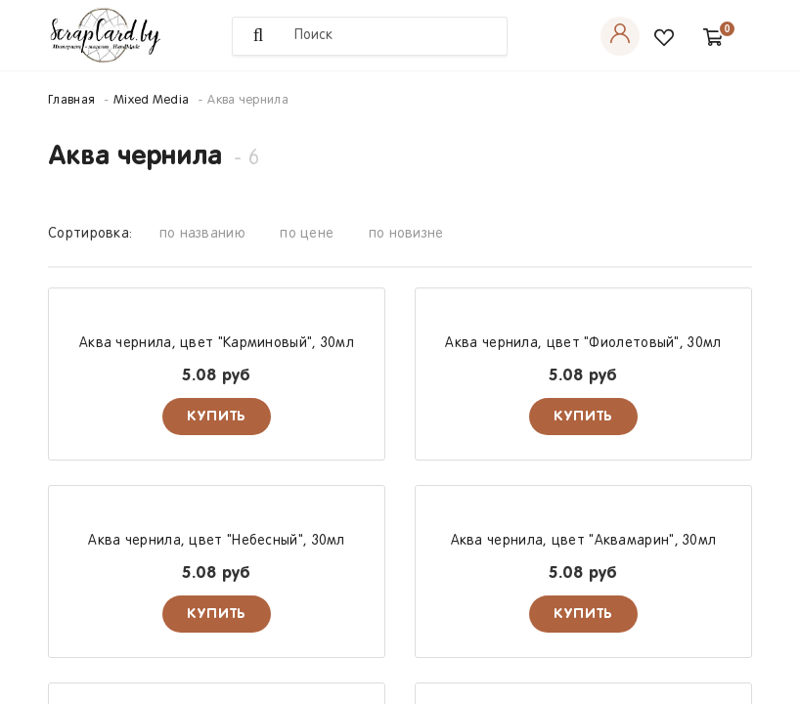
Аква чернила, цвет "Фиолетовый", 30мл (583, 343)
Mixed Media (151, 101)
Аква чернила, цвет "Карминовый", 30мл (216, 343)
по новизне (406, 234)
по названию (202, 234)
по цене (306, 234)
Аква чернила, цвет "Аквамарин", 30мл (584, 541)
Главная (71, 101)
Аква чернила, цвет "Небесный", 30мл (216, 541)
